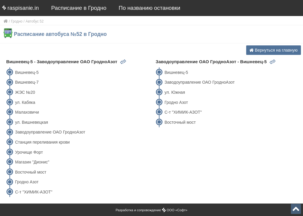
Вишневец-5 (26, 72)
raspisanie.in (20, 8)
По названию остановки (149, 8)
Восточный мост (30, 172)
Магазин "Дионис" (32, 162)
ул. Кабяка (25, 102)
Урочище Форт (29, 152)
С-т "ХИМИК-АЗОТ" (33, 192)
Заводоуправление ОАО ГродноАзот (50, 132)
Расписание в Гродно (78, 8)
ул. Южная (175, 92)
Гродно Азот (26, 182)
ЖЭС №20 (25, 92)
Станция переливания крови (42, 142)
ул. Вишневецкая (31, 122)
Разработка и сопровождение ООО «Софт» (152, 210)
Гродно (16, 21)
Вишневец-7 (26, 82)
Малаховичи (27, 112)
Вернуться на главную (273, 50)
